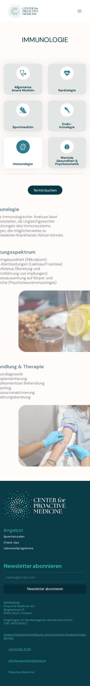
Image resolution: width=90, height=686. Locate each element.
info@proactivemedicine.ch (27, 661)
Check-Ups (11, 542)
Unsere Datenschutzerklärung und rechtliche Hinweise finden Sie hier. (45, 636)
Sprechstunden (14, 536)
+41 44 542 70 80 (19, 649)
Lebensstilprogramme (18, 548)
